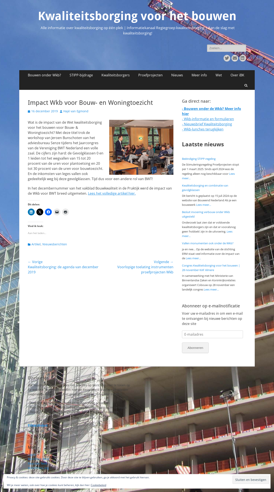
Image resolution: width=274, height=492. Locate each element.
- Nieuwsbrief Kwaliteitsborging (207, 124)
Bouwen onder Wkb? (44, 75)
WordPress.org (38, 468)
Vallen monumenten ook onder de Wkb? (208, 243)
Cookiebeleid (98, 485)
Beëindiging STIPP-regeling (199, 159)
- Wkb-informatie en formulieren (208, 119)
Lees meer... (203, 205)
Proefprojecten (150, 75)
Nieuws (177, 75)
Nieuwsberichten (54, 244)
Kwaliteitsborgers (115, 75)
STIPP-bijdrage (81, 75)
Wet (219, 75)
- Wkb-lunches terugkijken (202, 129)
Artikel (36, 244)
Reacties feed (37, 463)
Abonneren (195, 348)
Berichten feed (38, 459)
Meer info (199, 75)
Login (32, 454)
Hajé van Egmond (75, 111)
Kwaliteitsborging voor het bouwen (137, 16)
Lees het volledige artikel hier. (112, 193)
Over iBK (237, 75)
